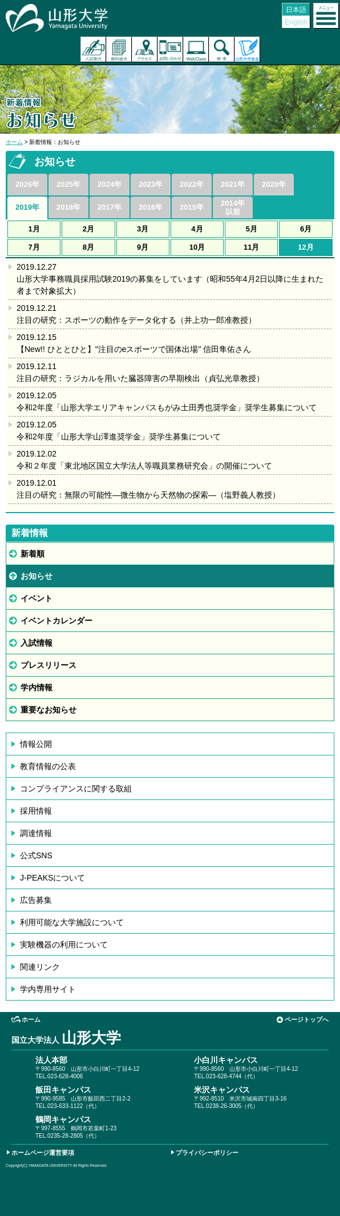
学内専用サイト (48, 989)
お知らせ (36, 576)
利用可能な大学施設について (72, 922)
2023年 (151, 184)
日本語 (296, 10)
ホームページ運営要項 (42, 1152)
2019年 (27, 207)
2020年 (274, 184)
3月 (142, 229)
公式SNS (36, 855)
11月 (251, 247)
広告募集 (36, 900)
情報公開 (36, 744)
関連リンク (40, 966)
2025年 (68, 184)
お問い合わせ (170, 49)
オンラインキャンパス (196, 49)
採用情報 (36, 810)
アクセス (144, 49)
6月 (305, 229)
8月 (88, 247)
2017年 (110, 207)
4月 (197, 229)
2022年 (192, 184)
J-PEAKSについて (52, 877)
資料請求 (119, 49)
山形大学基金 (247, 49)
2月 (88, 229)
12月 (305, 247)
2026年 (27, 184)
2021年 (233, 184)
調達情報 (36, 833)
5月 (251, 229)
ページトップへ (307, 1019)
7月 (34, 247)
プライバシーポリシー (207, 1152)
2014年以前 (233, 207)
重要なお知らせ (48, 709)
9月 (142, 247)
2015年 (192, 207)
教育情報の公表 (48, 766)
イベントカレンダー (56, 620)
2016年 (151, 207)
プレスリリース (48, 665)
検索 (221, 49)
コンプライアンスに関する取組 (76, 788)
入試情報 (36, 642)
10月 (197, 247)
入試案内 (93, 49)
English (296, 22)
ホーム (14, 142)
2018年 (68, 207)
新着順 (32, 553)
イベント (36, 598)
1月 (34, 229)
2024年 (110, 184)
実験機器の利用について (64, 944)
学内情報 (36, 687)
